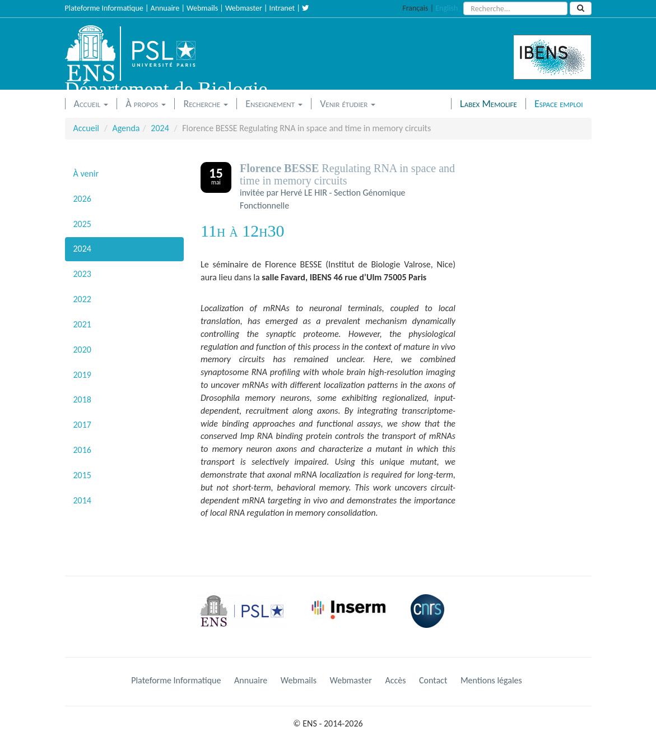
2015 (82, 475)
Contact (433, 680)
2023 (82, 274)
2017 (82, 424)
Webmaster (243, 8)
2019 (82, 374)
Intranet (282, 8)
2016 (82, 450)
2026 (82, 198)
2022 (82, 299)
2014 (82, 500)
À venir (86, 173)
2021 (82, 324)
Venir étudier (347, 103)
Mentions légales (491, 680)
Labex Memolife (488, 103)
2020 (82, 349)
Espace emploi (558, 103)
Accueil (91, 103)
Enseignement (274, 103)
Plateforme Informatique (104, 8)
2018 (82, 399)
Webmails (202, 8)
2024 (160, 128)
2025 (82, 224)
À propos (145, 103)
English (446, 8)
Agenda (125, 128)
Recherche (205, 103)
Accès (395, 680)
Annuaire (165, 8)
